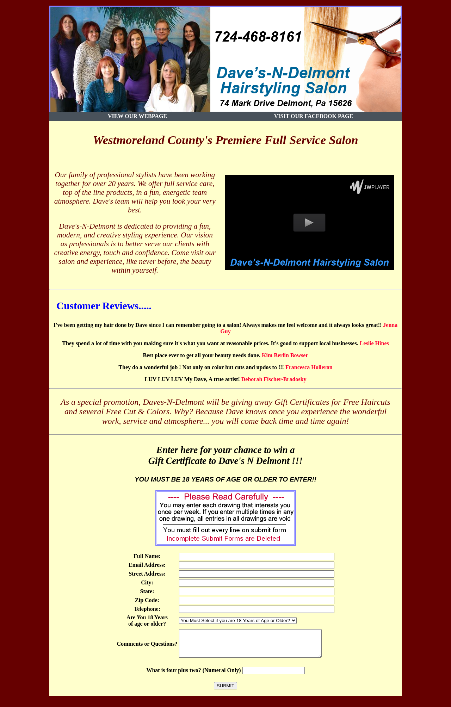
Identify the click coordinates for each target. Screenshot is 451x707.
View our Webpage (137, 116)
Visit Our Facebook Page (313, 116)
